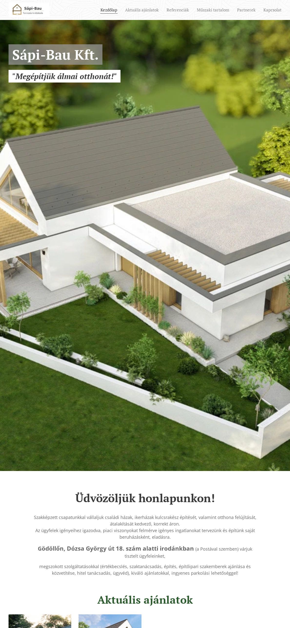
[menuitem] (110, 10)
